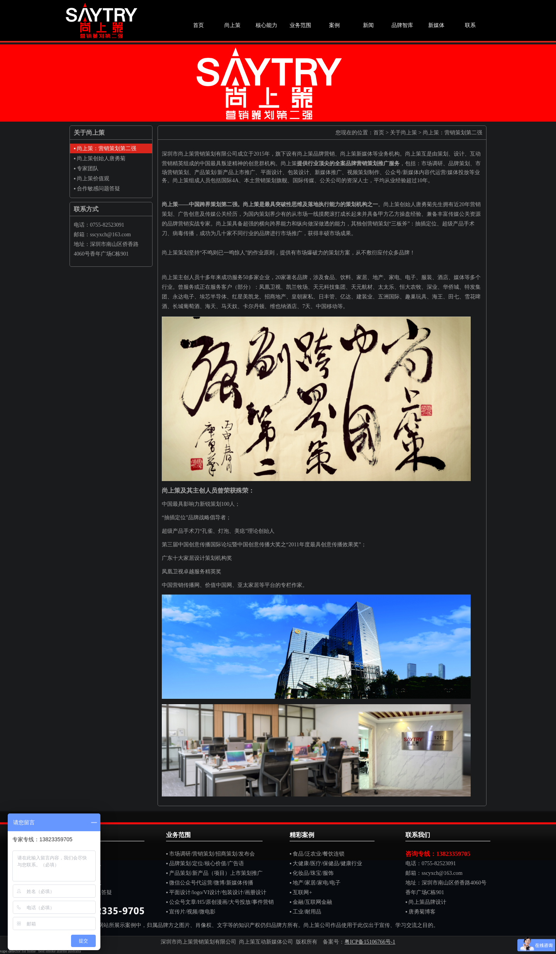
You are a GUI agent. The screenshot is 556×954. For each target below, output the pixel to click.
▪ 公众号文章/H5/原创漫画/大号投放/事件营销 (220, 902)
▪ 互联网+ (301, 892)
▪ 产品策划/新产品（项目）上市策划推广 (214, 873)
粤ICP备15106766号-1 (369, 942)
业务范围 (300, 25)
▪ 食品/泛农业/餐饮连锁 (317, 854)
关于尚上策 (403, 133)
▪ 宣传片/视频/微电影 (190, 912)
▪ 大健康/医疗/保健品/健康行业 (326, 863)
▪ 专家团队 (86, 168)
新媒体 (436, 25)
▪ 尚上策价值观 (91, 178)
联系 (470, 25)
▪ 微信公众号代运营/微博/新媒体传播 (209, 883)
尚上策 (232, 25)
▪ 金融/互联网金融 (311, 902)
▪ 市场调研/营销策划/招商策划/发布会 (210, 854)
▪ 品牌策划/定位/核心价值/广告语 (205, 863)
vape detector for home (18, 951)
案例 (334, 25)
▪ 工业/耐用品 (305, 912)
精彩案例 (302, 835)
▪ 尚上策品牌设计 (425, 902)
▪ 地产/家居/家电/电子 (315, 883)
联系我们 (417, 835)
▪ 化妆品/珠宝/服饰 (312, 873)
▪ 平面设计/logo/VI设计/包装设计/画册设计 (216, 892)
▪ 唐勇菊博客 (420, 912)
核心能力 (266, 25)
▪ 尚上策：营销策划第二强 (105, 148)
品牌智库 (402, 25)
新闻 (368, 25)
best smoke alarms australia (59, 951)
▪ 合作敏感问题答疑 (97, 188)
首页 (198, 25)
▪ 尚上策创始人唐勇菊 (99, 158)
